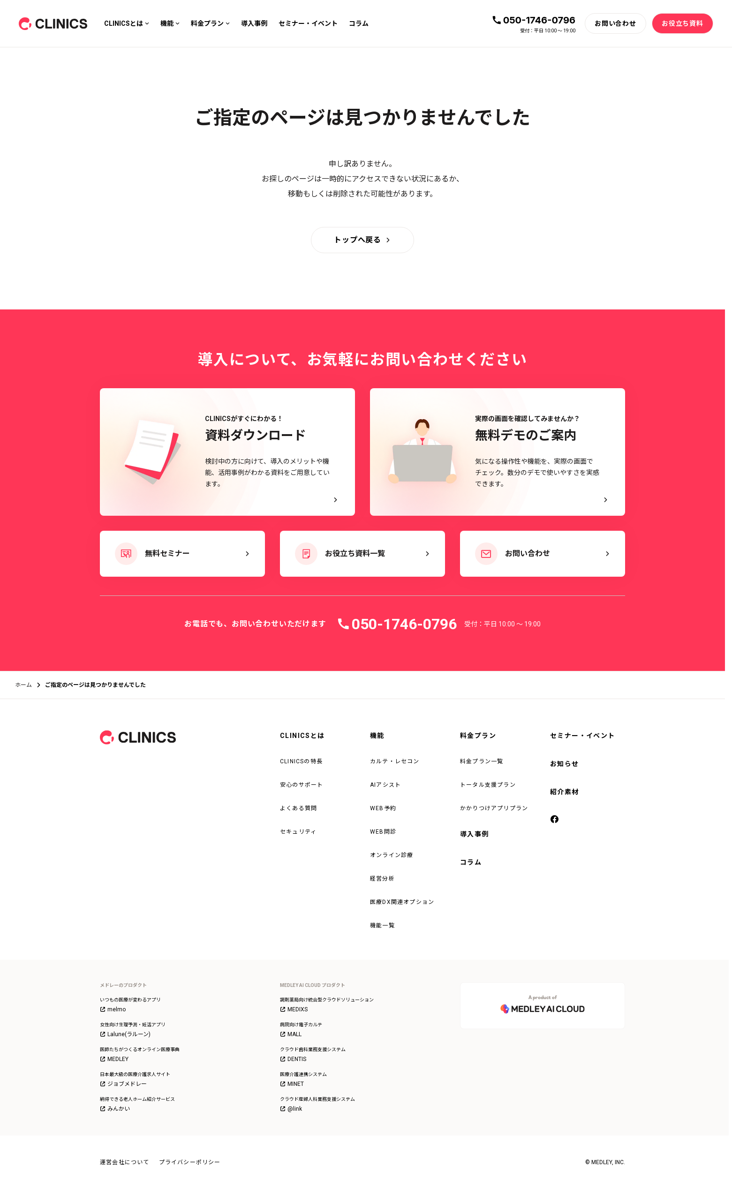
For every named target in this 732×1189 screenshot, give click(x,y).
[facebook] (554, 819)
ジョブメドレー (123, 1084)
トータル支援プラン (488, 785)
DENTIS (293, 1059)
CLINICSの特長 (301, 761)
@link (291, 1109)
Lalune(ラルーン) (125, 1034)
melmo (113, 1009)
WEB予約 (383, 808)
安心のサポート (301, 785)
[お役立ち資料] (682, 23)
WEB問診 (383, 831)
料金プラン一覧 (481, 761)
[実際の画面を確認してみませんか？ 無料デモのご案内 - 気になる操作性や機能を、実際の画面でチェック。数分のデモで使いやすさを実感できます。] (497, 452)
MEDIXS (294, 1009)
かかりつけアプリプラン (494, 808)
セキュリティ (298, 831)
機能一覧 (382, 925)
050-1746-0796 (539, 20)
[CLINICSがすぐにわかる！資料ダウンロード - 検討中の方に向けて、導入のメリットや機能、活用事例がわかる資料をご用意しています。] (227, 452)
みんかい (115, 1109)
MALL (291, 1034)
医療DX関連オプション (402, 902)
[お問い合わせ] (615, 23)
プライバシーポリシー (190, 1162)
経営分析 (382, 878)
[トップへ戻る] (362, 240)
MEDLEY (114, 1059)
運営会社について (125, 1162)
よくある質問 (298, 808)
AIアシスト (385, 785)
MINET (292, 1084)
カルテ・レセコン (395, 761)
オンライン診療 (391, 855)
